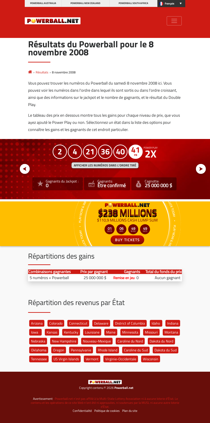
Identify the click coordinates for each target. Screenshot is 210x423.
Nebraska (38, 341)
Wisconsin (150, 359)
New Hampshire (64, 341)
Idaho (156, 323)
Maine (110, 332)
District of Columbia (130, 323)
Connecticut (78, 323)
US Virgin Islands (66, 359)
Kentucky (71, 332)
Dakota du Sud (165, 350)
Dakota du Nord (161, 341)
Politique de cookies (107, 411)
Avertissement (43, 399)
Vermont (92, 359)
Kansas (52, 332)
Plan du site (129, 411)
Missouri (151, 332)
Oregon (58, 350)
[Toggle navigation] (174, 20)
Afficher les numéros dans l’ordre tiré (105, 165)
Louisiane (92, 332)
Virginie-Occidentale (120, 359)
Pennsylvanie (81, 350)
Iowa (34, 332)
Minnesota (130, 332)
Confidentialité (82, 411)
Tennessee (39, 359)
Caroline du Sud (136, 350)
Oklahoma (38, 350)
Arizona (37, 323)
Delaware (101, 323)
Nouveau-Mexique (97, 341)
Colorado (55, 323)
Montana (171, 332)
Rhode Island (107, 350)
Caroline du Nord (130, 341)
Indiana (172, 323)
